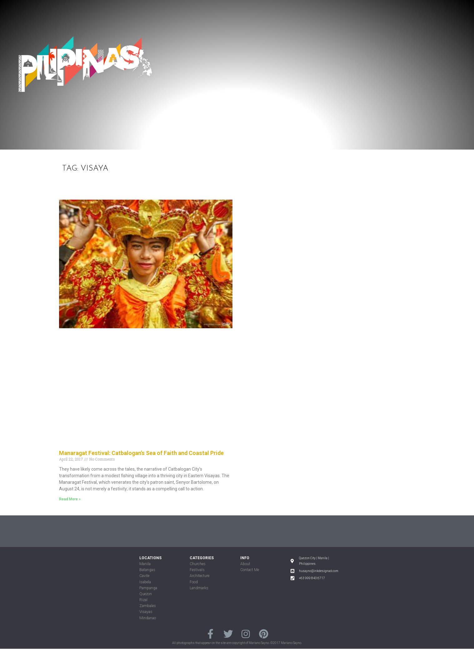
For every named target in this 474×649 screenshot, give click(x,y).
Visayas (145, 612)
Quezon (145, 594)
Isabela (145, 582)
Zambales (147, 606)
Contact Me (249, 570)
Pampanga (148, 588)
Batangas (147, 570)
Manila (145, 564)
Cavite (144, 576)
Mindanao (147, 618)
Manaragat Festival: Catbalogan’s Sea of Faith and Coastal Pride (141, 453)
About (245, 564)
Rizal (143, 600)
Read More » (70, 499)
